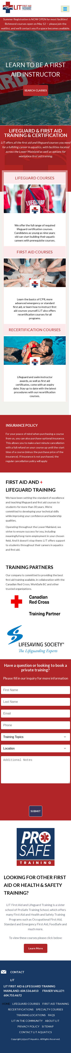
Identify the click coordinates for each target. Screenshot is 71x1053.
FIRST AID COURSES (35, 252)
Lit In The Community (27, 1020)
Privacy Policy (28, 1026)
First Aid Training (55, 1003)
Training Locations (31, 1015)
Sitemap (48, 1026)
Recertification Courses (35, 329)
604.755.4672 (13, 995)
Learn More (35, 948)
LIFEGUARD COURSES (34, 178)
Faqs (51, 1015)
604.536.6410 (29, 990)
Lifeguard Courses (26, 1003)
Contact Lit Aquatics (35, 1032)
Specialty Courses (49, 1009)
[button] (66, 78)
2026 (24, 1039)
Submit (35, 811)
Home (6, 1003)
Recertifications (21, 1009)
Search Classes (35, 90)
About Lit (52, 1020)
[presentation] (35, 794)
